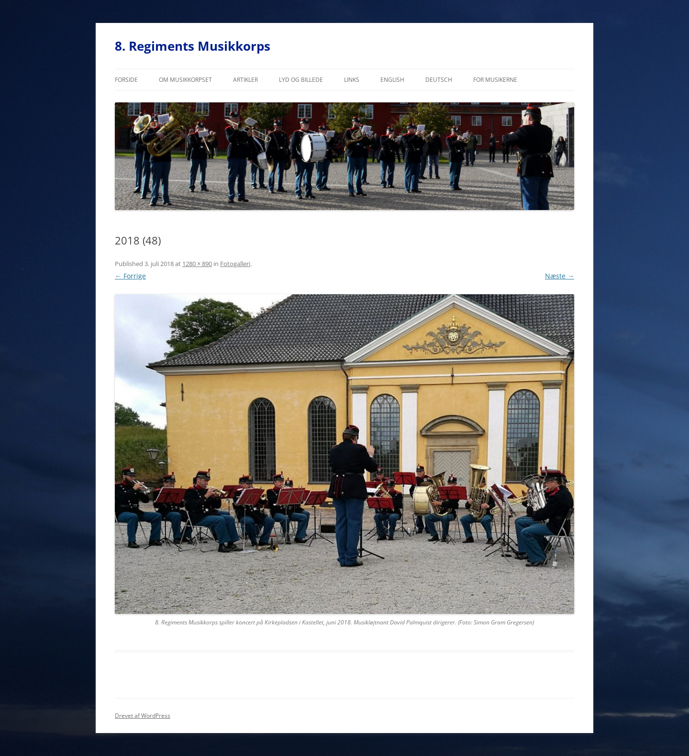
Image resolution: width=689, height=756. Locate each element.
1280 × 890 (197, 263)
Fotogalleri (235, 263)
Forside (126, 80)
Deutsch (438, 80)
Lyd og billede (301, 80)
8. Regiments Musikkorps (192, 46)
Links (351, 80)
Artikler (245, 80)
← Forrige (130, 275)
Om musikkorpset (185, 80)
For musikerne (495, 80)
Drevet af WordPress (142, 716)
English (392, 80)
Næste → (559, 275)
